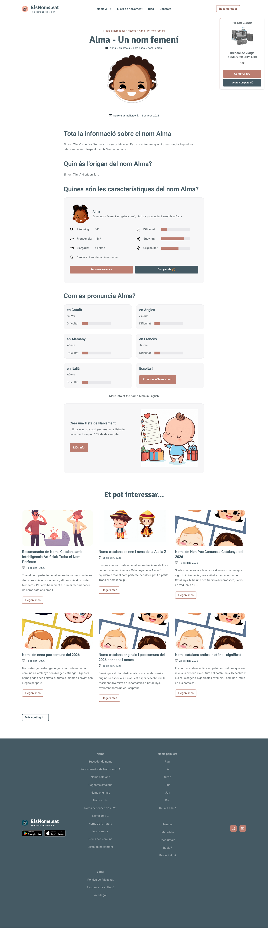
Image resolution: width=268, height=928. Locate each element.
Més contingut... (35, 717)
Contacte (165, 9)
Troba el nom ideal (114, 31)
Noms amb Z (100, 816)
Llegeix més (33, 600)
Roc (167, 800)
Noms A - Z (104, 9)
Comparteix (166, 269)
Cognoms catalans (100, 785)
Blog (151, 9)
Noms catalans (100, 777)
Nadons (132, 31)
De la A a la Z (167, 808)
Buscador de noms (100, 761)
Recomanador (234, 9)
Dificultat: (73, 323)
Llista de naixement (100, 847)
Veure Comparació (242, 83)
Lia (168, 769)
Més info (78, 447)
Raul (167, 761)
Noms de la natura (100, 824)
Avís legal (100, 895)
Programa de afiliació (100, 887)
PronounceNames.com (157, 379)
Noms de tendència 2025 (100, 808)
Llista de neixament (129, 9)
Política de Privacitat (100, 880)
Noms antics (100, 831)
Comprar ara (242, 74)
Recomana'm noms (101, 269)
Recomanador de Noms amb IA (100, 769)
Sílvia (167, 777)
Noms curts (100, 800)
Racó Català (167, 840)
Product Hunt (167, 855)
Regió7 (167, 848)
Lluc (167, 785)
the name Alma (136, 396)
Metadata (167, 832)
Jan (167, 793)
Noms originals (100, 793)
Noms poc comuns (100, 839)
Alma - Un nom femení (152, 31)
